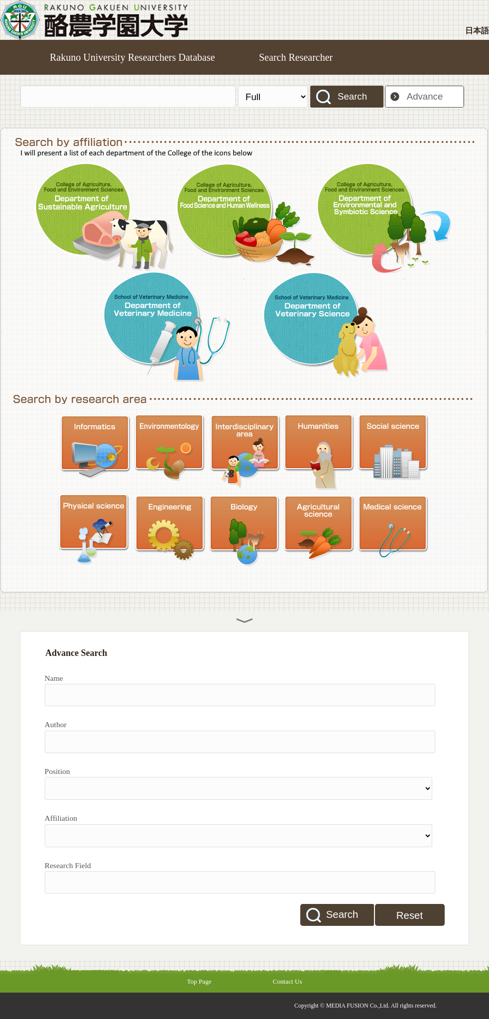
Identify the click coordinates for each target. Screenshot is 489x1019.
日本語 (477, 30)
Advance (425, 96)
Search (352, 96)
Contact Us (287, 981)
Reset (409, 915)
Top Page (199, 981)
